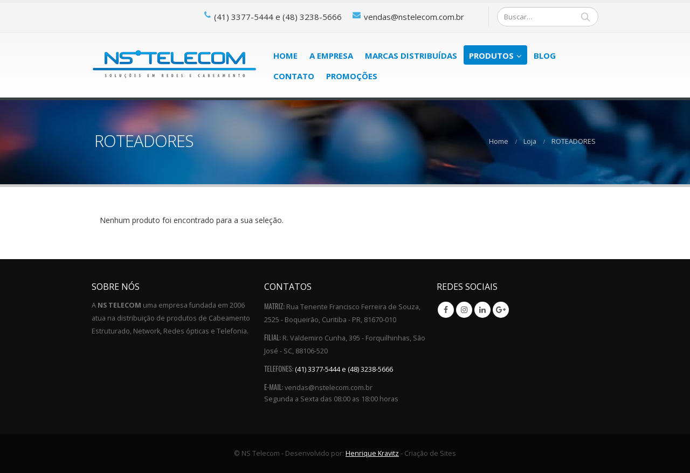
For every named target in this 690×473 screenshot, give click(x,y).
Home (285, 55)
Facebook (446, 310)
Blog (545, 55)
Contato (293, 76)
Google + (501, 310)
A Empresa (331, 55)
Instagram (464, 310)
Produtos (491, 55)
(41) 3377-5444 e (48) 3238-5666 (344, 369)
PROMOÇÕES (351, 76)
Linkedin (482, 310)
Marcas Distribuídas (411, 55)
